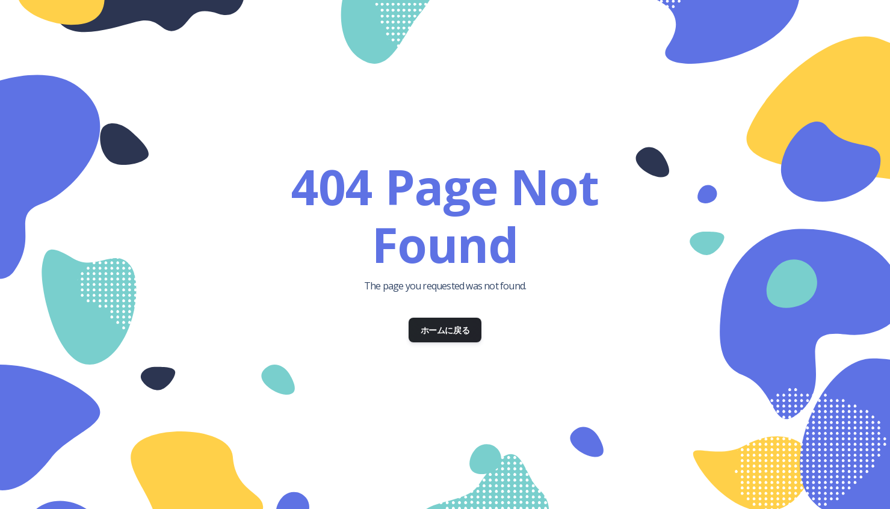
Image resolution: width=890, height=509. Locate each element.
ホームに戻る (445, 330)
